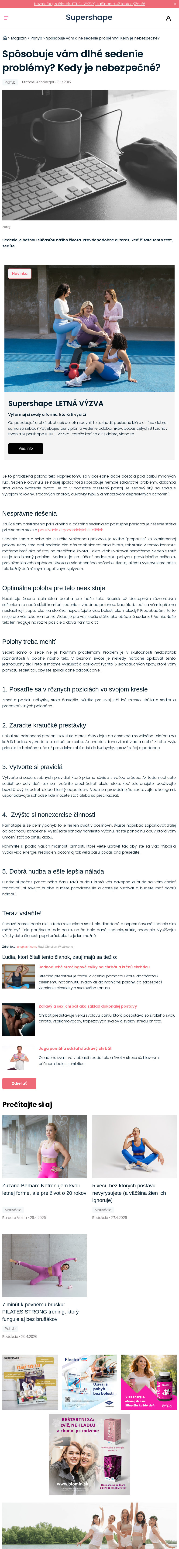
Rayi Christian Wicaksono (55, 946)
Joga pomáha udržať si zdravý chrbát (75, 1048)
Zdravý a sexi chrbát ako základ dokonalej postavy (88, 1006)
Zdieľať (19, 1083)
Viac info (26, 448)
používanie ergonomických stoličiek (70, 530)
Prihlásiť (168, 18)
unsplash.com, (27, 946)
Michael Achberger (38, 82)
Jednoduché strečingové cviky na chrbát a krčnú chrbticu (94, 967)
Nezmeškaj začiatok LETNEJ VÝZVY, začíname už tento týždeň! (89, 4)
